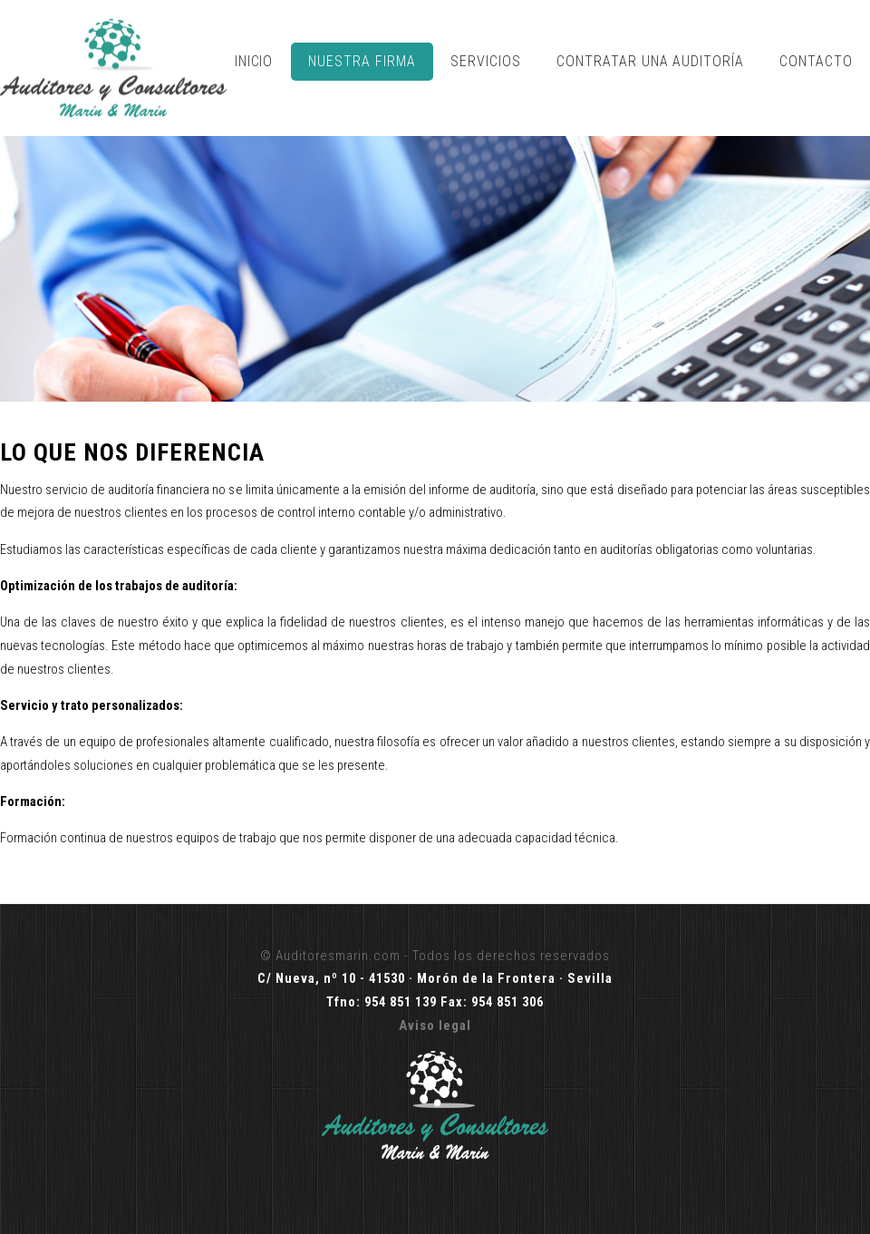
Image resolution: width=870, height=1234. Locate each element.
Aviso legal (435, 1025)
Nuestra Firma (362, 61)
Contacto (816, 61)
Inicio (254, 61)
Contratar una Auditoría (650, 61)
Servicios (485, 61)
